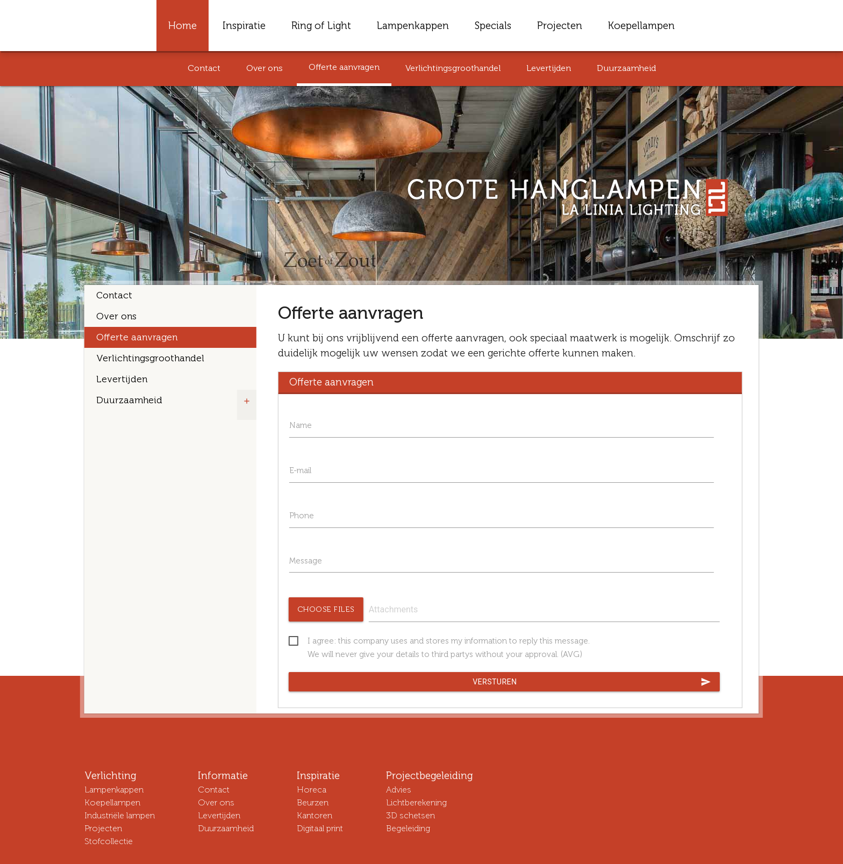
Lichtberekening (416, 802)
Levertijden (548, 68)
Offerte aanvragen (344, 67)
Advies (398, 789)
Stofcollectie (108, 841)
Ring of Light (321, 25)
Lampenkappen (413, 25)
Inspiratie (244, 25)
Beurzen (312, 802)
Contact (204, 68)
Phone (301, 515)
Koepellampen (641, 25)
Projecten (559, 25)
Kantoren (314, 815)
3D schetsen (410, 815)
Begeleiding (408, 828)
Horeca (311, 789)
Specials (493, 25)
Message (305, 561)
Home (182, 25)
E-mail (300, 470)
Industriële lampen (119, 815)
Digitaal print (320, 828)
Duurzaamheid (626, 68)
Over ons (264, 68)
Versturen (592, 681)
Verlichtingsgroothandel (453, 68)
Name (300, 425)
